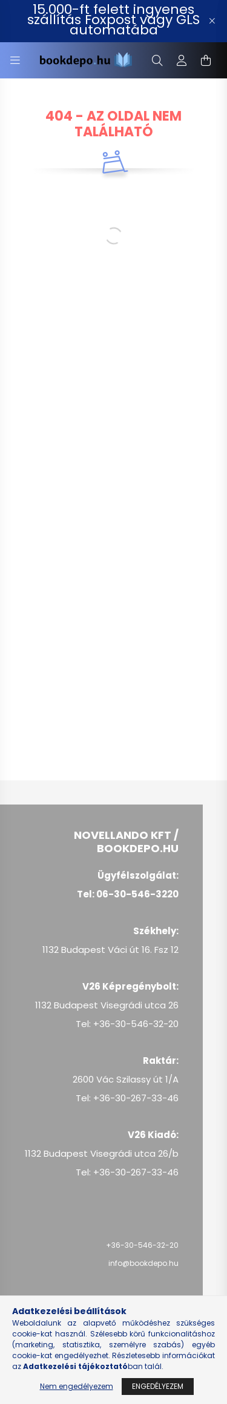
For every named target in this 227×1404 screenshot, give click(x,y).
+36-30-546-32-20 (142, 1245)
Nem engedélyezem (76, 1386)
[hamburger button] (15, 60)
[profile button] (181, 60)
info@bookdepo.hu (143, 1263)
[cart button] (206, 60)
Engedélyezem (157, 1386)
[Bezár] (212, 21)
